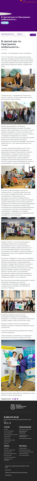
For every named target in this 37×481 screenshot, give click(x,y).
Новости (5, 22)
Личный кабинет (23, 448)
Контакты (6, 443)
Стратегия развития (9, 431)
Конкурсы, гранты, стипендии (8, 460)
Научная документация (9, 457)
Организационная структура (11, 434)
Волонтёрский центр (7, 34)
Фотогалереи (7, 441)
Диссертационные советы (10, 453)
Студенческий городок (9, 440)
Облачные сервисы (23, 453)
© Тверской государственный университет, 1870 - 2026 (17, 466)
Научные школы (8, 451)
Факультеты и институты (25, 429)
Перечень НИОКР (8, 455)
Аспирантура (22, 433)
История (6, 429)
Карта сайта (8, 470)
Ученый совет (7, 436)
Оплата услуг (7, 438)
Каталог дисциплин (24, 455)
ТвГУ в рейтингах (8, 432)
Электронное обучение (24, 450)
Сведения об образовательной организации (16, 472)
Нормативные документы (25, 438)
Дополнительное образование (23, 432)
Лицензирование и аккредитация (23, 436)
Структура (6, 448)
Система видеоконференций (26, 451)
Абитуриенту (8, 475)
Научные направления (9, 450)
